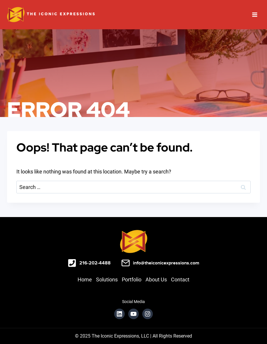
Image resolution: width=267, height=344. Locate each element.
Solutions (107, 279)
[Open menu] (254, 14)
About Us (156, 279)
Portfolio (131, 279)
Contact (180, 279)
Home (85, 279)
